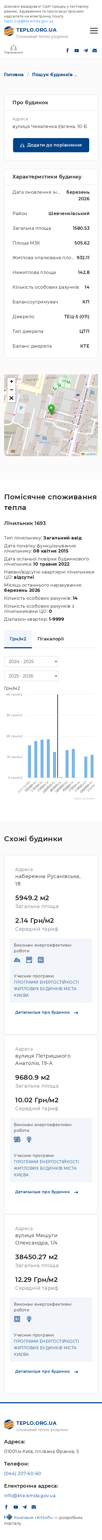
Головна (14, 74)
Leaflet (89, 454)
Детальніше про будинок (46, 1012)
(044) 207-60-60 (22, 1473)
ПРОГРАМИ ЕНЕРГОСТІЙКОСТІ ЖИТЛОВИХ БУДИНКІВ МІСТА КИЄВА (46, 989)
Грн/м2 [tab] (18, 638)
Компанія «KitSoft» (34, 1517)
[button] (51, 409)
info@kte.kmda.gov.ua (29, 1495)
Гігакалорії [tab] (51, 638)
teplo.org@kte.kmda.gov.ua (28, 21)
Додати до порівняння (54, 145)
